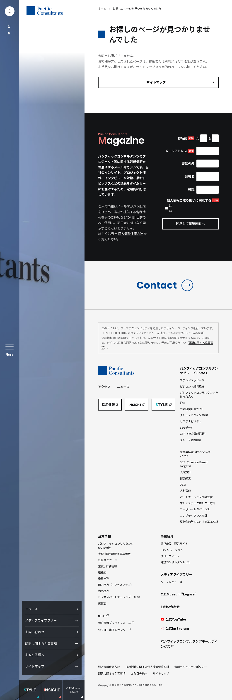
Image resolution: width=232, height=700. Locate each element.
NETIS (102, 616)
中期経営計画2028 (191, 409)
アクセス (104, 386)
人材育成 (185, 491)
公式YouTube (173, 619)
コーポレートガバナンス (195, 509)
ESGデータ (186, 427)
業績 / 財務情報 (107, 566)
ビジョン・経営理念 (192, 387)
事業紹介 (167, 536)
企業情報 (104, 536)
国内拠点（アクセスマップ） (115, 585)
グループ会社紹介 (190, 440)
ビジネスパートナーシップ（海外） (120, 597)
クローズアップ (170, 556)
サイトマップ (34, 666)
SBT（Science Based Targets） (194, 464)
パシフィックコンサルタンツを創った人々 (199, 395)
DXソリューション (172, 550)
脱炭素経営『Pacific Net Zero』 (195, 454)
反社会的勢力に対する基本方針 (199, 522)
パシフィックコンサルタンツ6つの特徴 (115, 545)
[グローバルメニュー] (9, 350)
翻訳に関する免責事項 (41, 643)
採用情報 (108, 404)
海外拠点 (103, 591)
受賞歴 (102, 603)
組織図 (102, 572)
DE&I (183, 485)
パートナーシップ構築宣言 (196, 497)
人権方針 (185, 472)
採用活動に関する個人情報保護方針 (147, 667)
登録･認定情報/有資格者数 (114, 554)
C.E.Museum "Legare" (178, 594)
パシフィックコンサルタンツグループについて (199, 370)
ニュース (31, 609)
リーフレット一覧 (171, 582)
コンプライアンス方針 (193, 516)
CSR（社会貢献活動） (193, 434)
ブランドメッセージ (192, 380)
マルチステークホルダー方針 (197, 503)
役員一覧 (103, 578)
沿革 (182, 403)
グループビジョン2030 (194, 415)
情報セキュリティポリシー (190, 667)
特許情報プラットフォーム (114, 623)
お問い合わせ (34, 632)
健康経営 (185, 478)
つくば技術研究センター (113, 630)
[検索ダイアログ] (9, 11)
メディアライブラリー (41, 620)
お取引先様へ (34, 654)
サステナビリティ (190, 421)
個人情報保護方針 (130, 233)
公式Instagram (175, 628)
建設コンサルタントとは (176, 562)
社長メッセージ (107, 560)
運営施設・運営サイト (174, 544)
